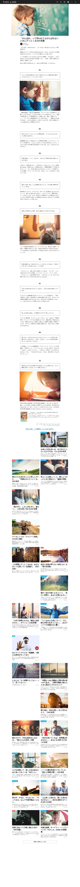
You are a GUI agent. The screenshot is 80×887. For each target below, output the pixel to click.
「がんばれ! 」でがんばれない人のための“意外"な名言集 (50, 425)
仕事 (49, 424)
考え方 (53, 424)
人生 (56, 424)
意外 (44, 424)
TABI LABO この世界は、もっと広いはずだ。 (40, 429)
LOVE (13, 460)
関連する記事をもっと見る (40, 841)
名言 (58, 424)
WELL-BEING (43, 432)
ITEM (13, 636)
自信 (37, 424)
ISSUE (14, 520)
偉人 (47, 424)
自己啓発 (40, 424)
